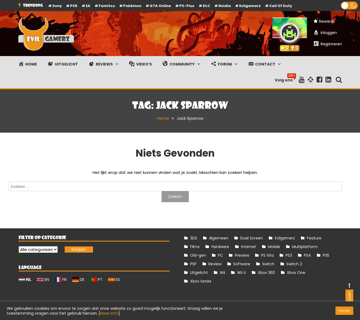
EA (88, 5)
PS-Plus (186, 5)
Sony (57, 5)
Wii (222, 272)
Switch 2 (294, 264)
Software (241, 264)
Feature (314, 238)
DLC (206, 5)
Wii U (241, 272)
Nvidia (224, 5)
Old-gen (198, 255)
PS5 (73, 5)
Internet (248, 246)
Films (195, 246)
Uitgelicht (199, 272)
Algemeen (218, 238)
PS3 (289, 255)
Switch (268, 264)
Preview (242, 255)
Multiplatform (305, 246)
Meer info (109, 313)
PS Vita (267, 255)
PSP (193, 264)
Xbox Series (200, 281)
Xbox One (296, 272)
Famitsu (107, 5)
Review (214, 264)
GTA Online (160, 5)
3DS (193, 238)
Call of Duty (280, 5)
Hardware (220, 246)
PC (220, 255)
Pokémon (132, 5)
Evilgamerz (250, 5)
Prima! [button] (344, 310)
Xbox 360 (266, 272)
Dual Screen (251, 238)
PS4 (307, 255)
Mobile (274, 246)
